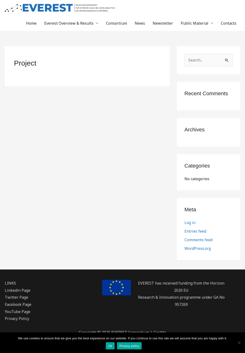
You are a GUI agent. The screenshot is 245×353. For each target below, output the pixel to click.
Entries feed (195, 231)
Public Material (194, 23)
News (140, 23)
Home (31, 23)
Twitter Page (16, 297)
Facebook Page (18, 304)
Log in (189, 222)
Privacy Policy (17, 318)
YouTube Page (17, 311)
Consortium (116, 23)
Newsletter (163, 23)
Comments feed (198, 239)
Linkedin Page (17, 290)
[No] (239, 342)
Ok (110, 346)
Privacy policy (129, 346)
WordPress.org (197, 248)
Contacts (228, 23)
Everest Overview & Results (69, 23)
